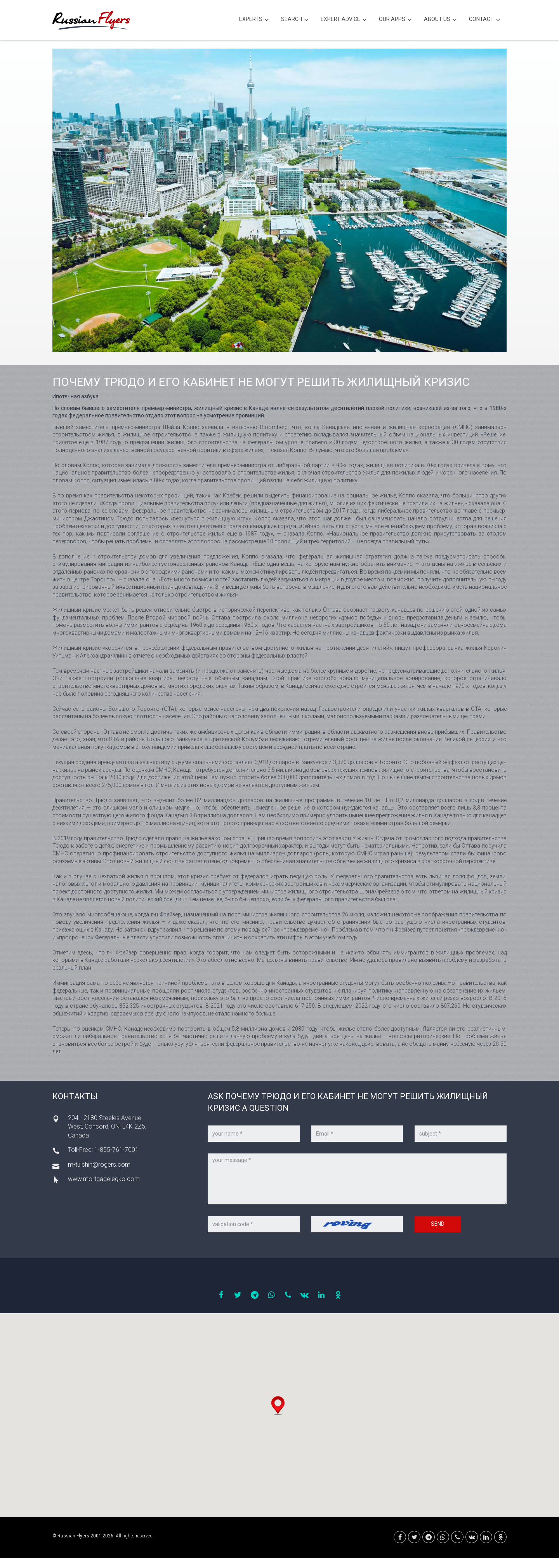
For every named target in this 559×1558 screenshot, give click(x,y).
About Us (440, 20)
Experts (254, 20)
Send (437, 1224)
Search (295, 20)
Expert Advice (344, 20)
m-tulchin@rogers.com (99, 1164)
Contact (484, 20)
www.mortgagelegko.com (104, 1179)
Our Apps (395, 20)
